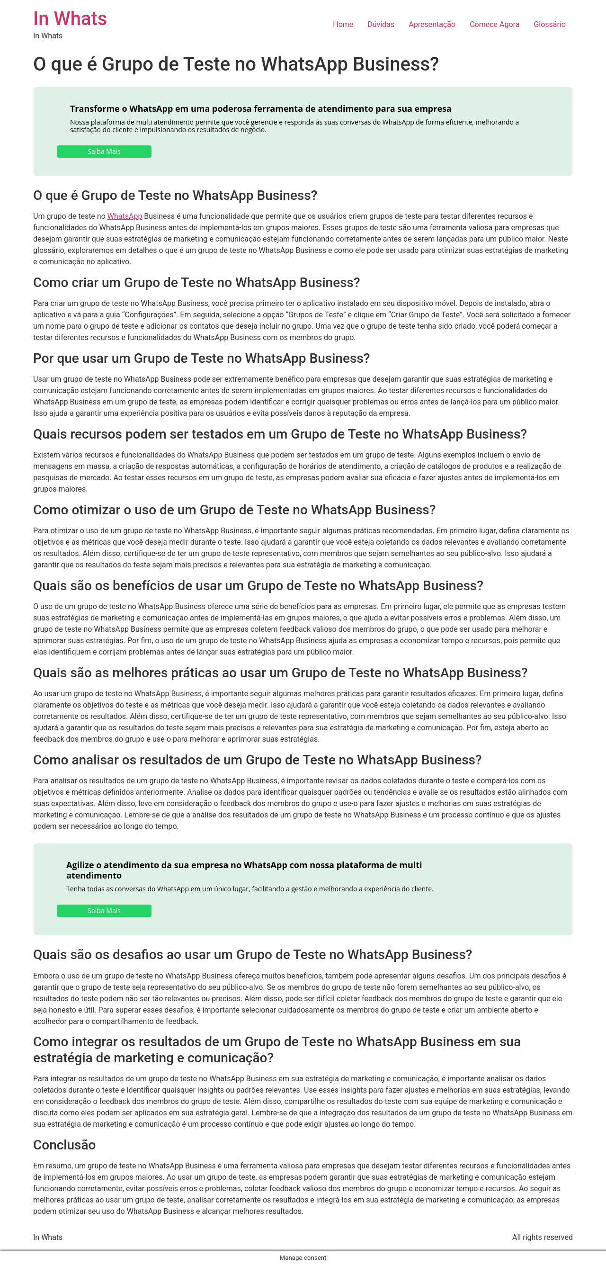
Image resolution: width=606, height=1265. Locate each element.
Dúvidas (380, 24)
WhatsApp (125, 216)
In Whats (70, 19)
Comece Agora (494, 24)
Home (343, 24)
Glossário (550, 24)
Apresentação (432, 24)
